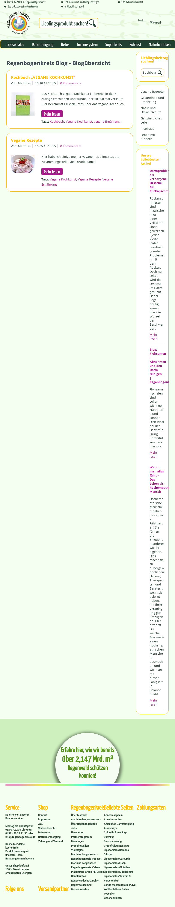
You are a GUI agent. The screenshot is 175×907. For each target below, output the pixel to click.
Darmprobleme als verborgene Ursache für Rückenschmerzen (157, 181)
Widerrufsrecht (47, 828)
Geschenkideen (113, 898)
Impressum (44, 819)
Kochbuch (57, 121)
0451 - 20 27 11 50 (16, 833)
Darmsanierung (113, 841)
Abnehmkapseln (113, 815)
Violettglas (77, 850)
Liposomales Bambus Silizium (116, 852)
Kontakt (42, 815)
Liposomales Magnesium (118, 871)
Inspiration (148, 129)
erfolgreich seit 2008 (72, 6)
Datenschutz (45, 832)
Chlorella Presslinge (115, 832)
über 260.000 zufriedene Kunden (21, 6)
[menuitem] (68, 24)
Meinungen (77, 841)
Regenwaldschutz (81, 884)
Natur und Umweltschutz (151, 110)
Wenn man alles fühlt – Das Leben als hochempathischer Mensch (157, 479)
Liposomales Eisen (115, 863)
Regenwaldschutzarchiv (84, 880)
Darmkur (109, 837)
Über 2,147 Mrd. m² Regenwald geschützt (24, 2)
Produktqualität (80, 845)
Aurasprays (110, 828)
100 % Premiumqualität (130, 2)
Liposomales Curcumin (117, 858)
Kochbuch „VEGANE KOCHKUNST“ (43, 77)
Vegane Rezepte (152, 91)
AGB (40, 823)
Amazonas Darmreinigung (119, 823)
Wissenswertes (80, 889)
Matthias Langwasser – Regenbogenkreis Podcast (86, 856)
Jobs (74, 828)
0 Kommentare (70, 83)
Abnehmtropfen (113, 819)
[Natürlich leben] (159, 44)
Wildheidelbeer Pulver (116, 889)
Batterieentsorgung (49, 837)
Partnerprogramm (81, 837)
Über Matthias (79, 815)
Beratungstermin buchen (19, 858)
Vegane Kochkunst (79, 121)
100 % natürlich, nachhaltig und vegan (80, 2)
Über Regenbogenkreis (84, 823)
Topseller (109, 893)
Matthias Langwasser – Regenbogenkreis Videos (85, 865)
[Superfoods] (113, 44)
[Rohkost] (135, 44)
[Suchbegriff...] (68, 23)
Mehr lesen (153, 337)
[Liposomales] (15, 44)
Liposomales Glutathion (117, 867)
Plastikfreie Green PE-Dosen (87, 871)
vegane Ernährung (107, 121)
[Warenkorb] (156, 24)
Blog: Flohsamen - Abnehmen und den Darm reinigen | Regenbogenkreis (157, 365)
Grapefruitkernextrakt (116, 845)
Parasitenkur (111, 880)
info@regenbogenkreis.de (20, 837)
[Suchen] (92, 23)
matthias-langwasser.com (86, 819)
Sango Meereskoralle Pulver (120, 884)
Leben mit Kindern (148, 137)
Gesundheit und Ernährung (152, 100)
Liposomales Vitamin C (117, 876)
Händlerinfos (78, 876)
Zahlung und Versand (50, 841)
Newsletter (77, 832)
